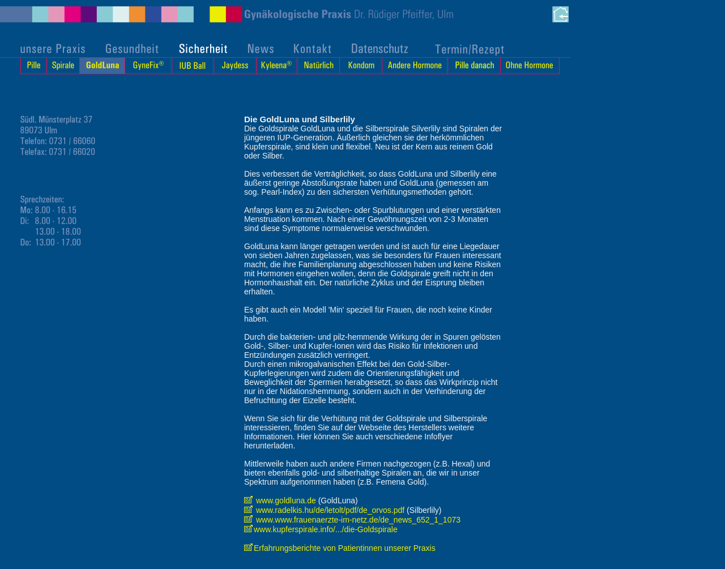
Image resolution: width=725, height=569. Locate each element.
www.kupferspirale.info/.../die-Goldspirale (321, 529)
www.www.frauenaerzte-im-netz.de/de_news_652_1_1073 (352, 519)
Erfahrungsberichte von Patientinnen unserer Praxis (340, 548)
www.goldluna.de (281, 500)
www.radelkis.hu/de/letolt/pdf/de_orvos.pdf (324, 510)
